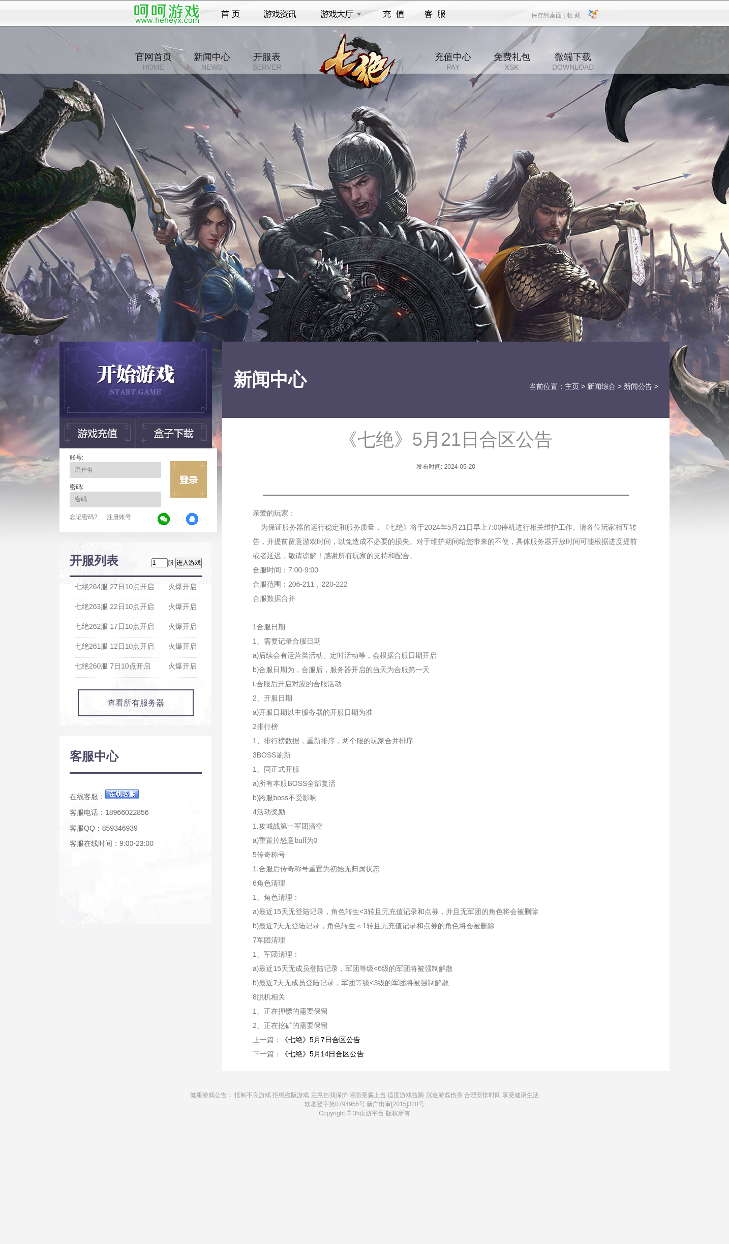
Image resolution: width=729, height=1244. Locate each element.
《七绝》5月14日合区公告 (322, 1054)
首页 (230, 14)
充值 (393, 14)
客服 (435, 14)
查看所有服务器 (135, 703)
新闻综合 (601, 386)
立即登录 (188, 479)
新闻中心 (212, 61)
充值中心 (453, 61)
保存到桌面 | (548, 14)
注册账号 (119, 517)
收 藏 (573, 14)
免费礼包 (512, 61)
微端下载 (573, 61)
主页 (572, 386)
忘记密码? (84, 517)
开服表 (266, 61)
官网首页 (153, 61)
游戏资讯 (280, 14)
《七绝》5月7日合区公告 (320, 1040)
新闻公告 (638, 386)
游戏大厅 (338, 14)
